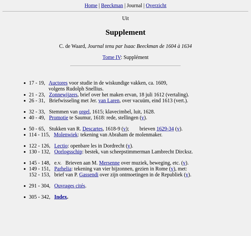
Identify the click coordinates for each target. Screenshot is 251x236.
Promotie (58, 117)
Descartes (92, 128)
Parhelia (62, 168)
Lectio (61, 145)
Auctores (58, 83)
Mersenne (109, 163)
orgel (84, 111)
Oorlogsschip (68, 151)
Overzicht (156, 5)
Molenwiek (66, 134)
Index (60, 197)
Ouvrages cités (69, 185)
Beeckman (112, 5)
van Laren (108, 100)
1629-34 (165, 128)
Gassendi (88, 174)
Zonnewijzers (63, 94)
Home (91, 5)
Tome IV (112, 57)
